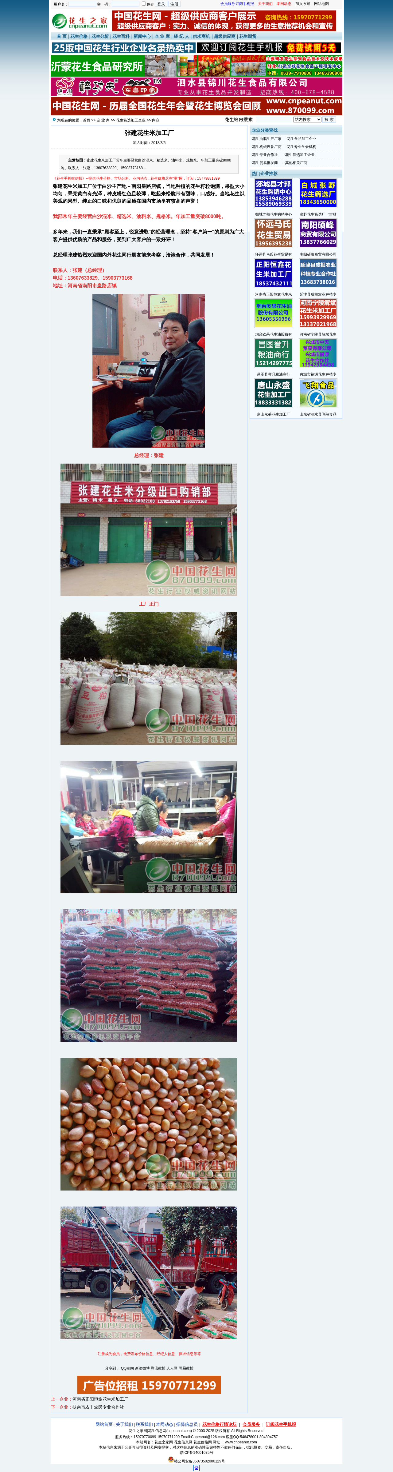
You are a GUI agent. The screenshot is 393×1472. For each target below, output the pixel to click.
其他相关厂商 (296, 163)
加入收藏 (302, 4)
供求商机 (201, 36)
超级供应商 (224, 36)
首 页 (62, 36)
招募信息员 (187, 1424)
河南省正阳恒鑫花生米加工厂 (100, 1399)
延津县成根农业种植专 (318, 294)
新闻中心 (142, 36)
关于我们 (124, 1424)
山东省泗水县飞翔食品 (318, 414)
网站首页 (104, 1424)
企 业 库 (162, 36)
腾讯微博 (158, 1368)
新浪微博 (142, 1368)
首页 (86, 120)
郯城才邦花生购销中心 (273, 214)
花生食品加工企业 (301, 139)
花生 (67, 186)
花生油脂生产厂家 (267, 139)
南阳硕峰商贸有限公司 (318, 254)
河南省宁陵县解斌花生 (318, 334)
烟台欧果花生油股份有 (273, 334)
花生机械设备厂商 (267, 147)
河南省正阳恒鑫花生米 (273, 294)
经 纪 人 (181, 36)
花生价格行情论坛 (219, 1424)
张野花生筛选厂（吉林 (318, 214)
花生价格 (79, 36)
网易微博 (186, 1368)
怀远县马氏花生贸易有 (273, 254)
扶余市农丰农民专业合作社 (98, 1407)
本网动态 (164, 1424)
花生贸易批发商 (265, 163)
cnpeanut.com (179, 1431)
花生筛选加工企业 (131, 120)
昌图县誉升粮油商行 (273, 374)
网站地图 (321, 4)
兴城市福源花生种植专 (318, 374)
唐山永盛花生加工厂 (273, 414)
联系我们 (144, 1424)
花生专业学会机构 (301, 147)
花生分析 (100, 36)
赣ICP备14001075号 (196, 1452)
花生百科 (121, 36)
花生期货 (247, 36)
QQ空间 (127, 1368)
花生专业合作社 (265, 155)
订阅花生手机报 (281, 1424)
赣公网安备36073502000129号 (196, 1461)
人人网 (171, 1368)
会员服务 (251, 1424)
